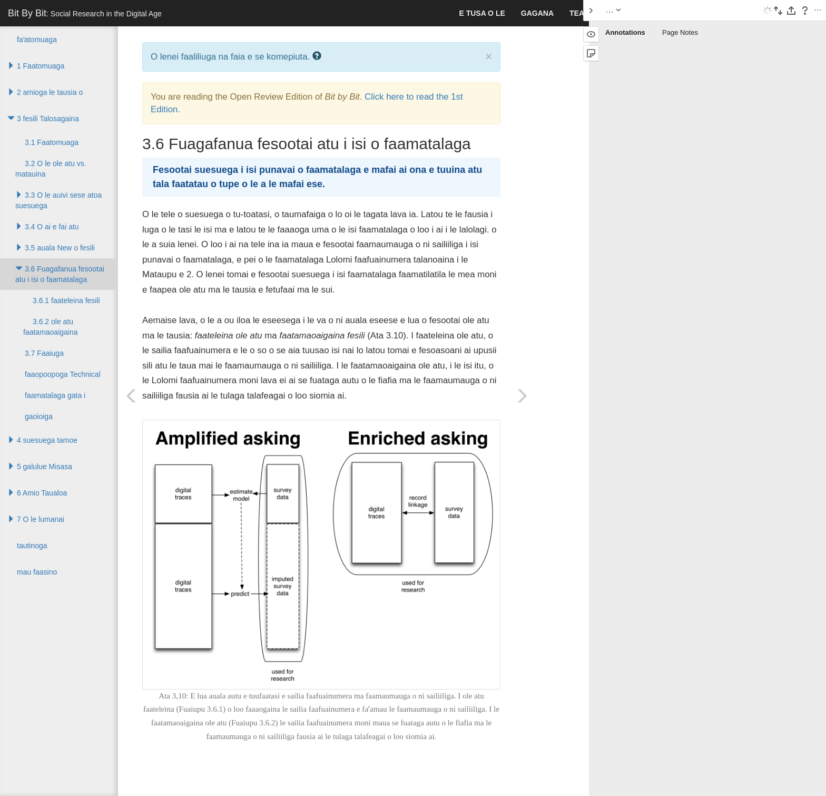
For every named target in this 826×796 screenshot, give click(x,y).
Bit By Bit (85, 13)
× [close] (489, 56)
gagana (537, 13)
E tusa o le (482, 13)
